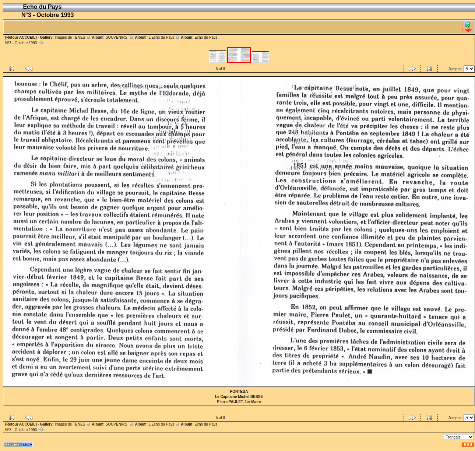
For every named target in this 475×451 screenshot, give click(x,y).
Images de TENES (73, 37)
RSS (468, 445)
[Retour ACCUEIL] (21, 37)
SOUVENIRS (120, 37)
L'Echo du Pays (164, 37)
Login (467, 27)
